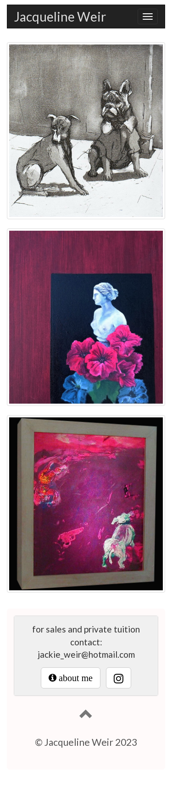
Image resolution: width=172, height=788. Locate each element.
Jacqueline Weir (60, 16)
